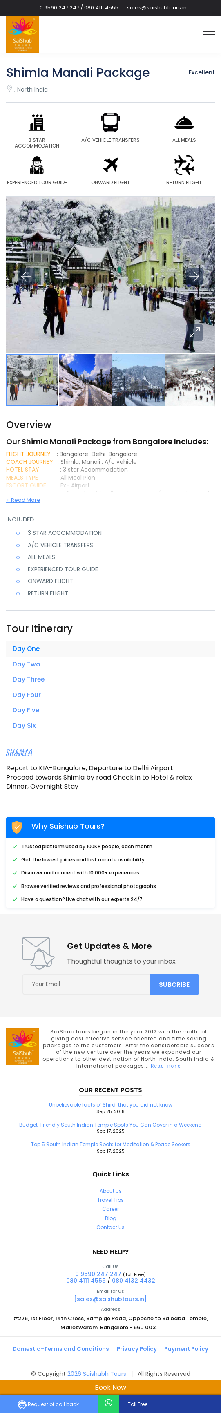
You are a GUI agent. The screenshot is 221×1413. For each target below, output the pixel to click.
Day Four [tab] (27, 696)
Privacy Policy (137, 1352)
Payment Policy (189, 1352)
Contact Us (110, 1230)
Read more (166, 1070)
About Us (111, 1194)
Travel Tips (110, 1203)
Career (110, 1212)
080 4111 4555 (86, 1284)
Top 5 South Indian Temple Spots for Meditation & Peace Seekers (110, 1151)
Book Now (110, 1387)
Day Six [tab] (24, 727)
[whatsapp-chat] (108, 1403)
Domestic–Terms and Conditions (59, 1352)
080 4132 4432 (133, 1284)
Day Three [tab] (29, 680)
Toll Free (137, 1404)
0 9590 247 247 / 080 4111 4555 (79, 7)
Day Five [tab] (26, 711)
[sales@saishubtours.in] (110, 1302)
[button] (194, 332)
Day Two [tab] (27, 664)
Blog (110, 1221)
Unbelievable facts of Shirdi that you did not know (110, 1111)
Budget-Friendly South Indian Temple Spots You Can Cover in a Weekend (110, 1131)
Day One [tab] (26, 648)
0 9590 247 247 (98, 1277)
